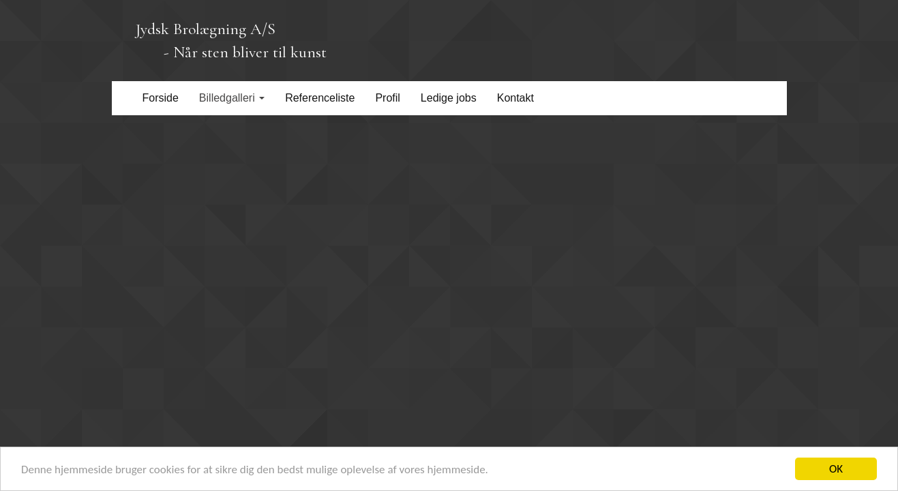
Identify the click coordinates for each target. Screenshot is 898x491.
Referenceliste (320, 98)
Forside (161, 98)
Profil (387, 98)
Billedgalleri (232, 98)
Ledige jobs (449, 98)
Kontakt (515, 98)
